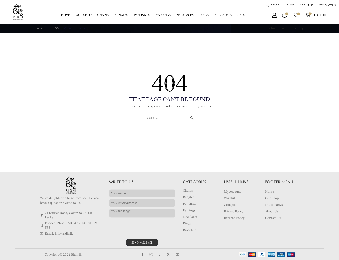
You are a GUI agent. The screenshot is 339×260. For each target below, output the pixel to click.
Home (39, 28)
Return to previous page (288, 28)
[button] (273, 6)
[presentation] (142, 229)
